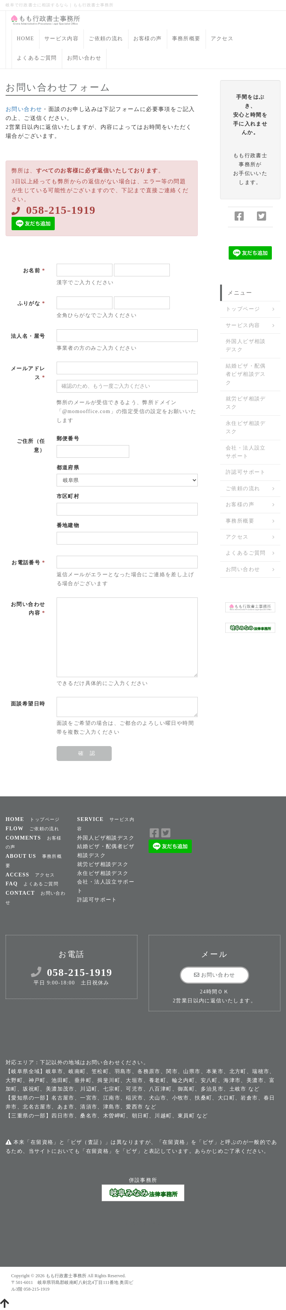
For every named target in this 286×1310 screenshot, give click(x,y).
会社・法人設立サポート (246, 452)
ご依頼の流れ (106, 38)
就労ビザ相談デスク (246, 403)
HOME (25, 38)
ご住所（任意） (31, 445)
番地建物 (68, 525)
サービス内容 (61, 38)
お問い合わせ (84, 58)
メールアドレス (28, 373)
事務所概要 (186, 38)
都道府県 (68, 467)
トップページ (243, 309)
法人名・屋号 (28, 336)
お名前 (34, 270)
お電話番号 (28, 562)
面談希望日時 (28, 704)
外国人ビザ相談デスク (246, 345)
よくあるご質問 (37, 58)
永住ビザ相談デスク (246, 427)
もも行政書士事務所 (66, 1275)
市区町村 (68, 496)
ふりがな (31, 303)
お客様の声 (147, 38)
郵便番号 (68, 438)
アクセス (222, 38)
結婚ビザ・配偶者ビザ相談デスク (246, 374)
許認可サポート (246, 472)
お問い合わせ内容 (28, 609)
